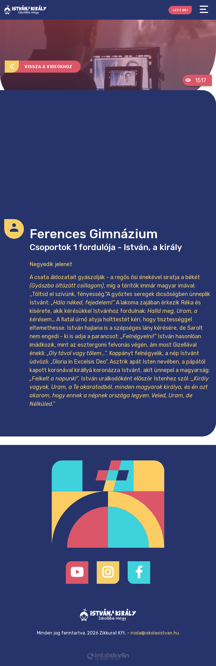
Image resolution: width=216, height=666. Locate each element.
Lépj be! (180, 10)
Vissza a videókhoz (38, 67)
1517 (195, 80)
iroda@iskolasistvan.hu (154, 633)
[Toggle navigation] (204, 9)
